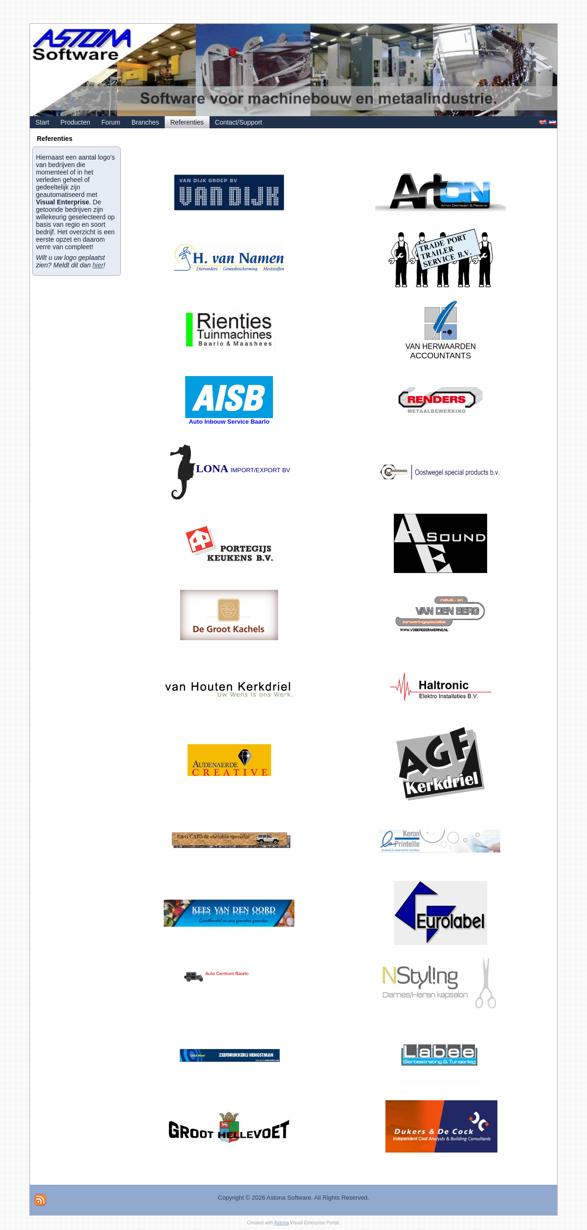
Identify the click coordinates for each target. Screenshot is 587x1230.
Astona (281, 1222)
